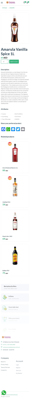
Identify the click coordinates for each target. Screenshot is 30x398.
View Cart (18, 377)
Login (17, 372)
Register (18, 374)
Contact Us (4, 377)
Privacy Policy (4, 371)
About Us (3, 368)
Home (4, 7)
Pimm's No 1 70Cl (7, 236)
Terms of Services (5, 374)
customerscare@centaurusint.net (11, 351)
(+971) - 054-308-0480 (9, 349)
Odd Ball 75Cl (6, 202)
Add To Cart (14, 61)
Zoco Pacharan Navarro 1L (10, 168)
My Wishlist (19, 380)
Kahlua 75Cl (6, 270)
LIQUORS (12, 7)
